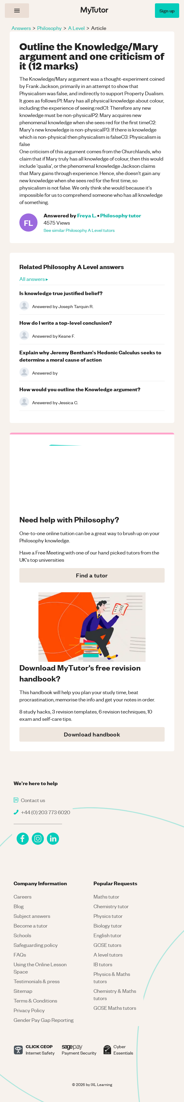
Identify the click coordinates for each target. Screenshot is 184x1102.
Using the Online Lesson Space (40, 968)
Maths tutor (106, 896)
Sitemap (23, 990)
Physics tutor (108, 915)
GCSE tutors (107, 944)
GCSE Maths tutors (115, 1007)
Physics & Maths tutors (112, 977)
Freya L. (86, 215)
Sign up (167, 10)
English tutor (107, 935)
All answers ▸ (33, 278)
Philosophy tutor (120, 215)
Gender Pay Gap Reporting (44, 1019)
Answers (21, 27)
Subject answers (32, 915)
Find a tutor (92, 575)
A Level (76, 27)
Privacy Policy (29, 1010)
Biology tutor (108, 925)
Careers (22, 896)
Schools (22, 935)
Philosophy (49, 27)
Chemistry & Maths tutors (115, 994)
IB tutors (103, 964)
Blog (19, 906)
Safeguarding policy (36, 944)
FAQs (20, 954)
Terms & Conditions (35, 1000)
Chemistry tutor (111, 906)
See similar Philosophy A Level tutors (79, 230)
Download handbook (92, 734)
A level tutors (108, 954)
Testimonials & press (37, 981)
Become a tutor (31, 925)
